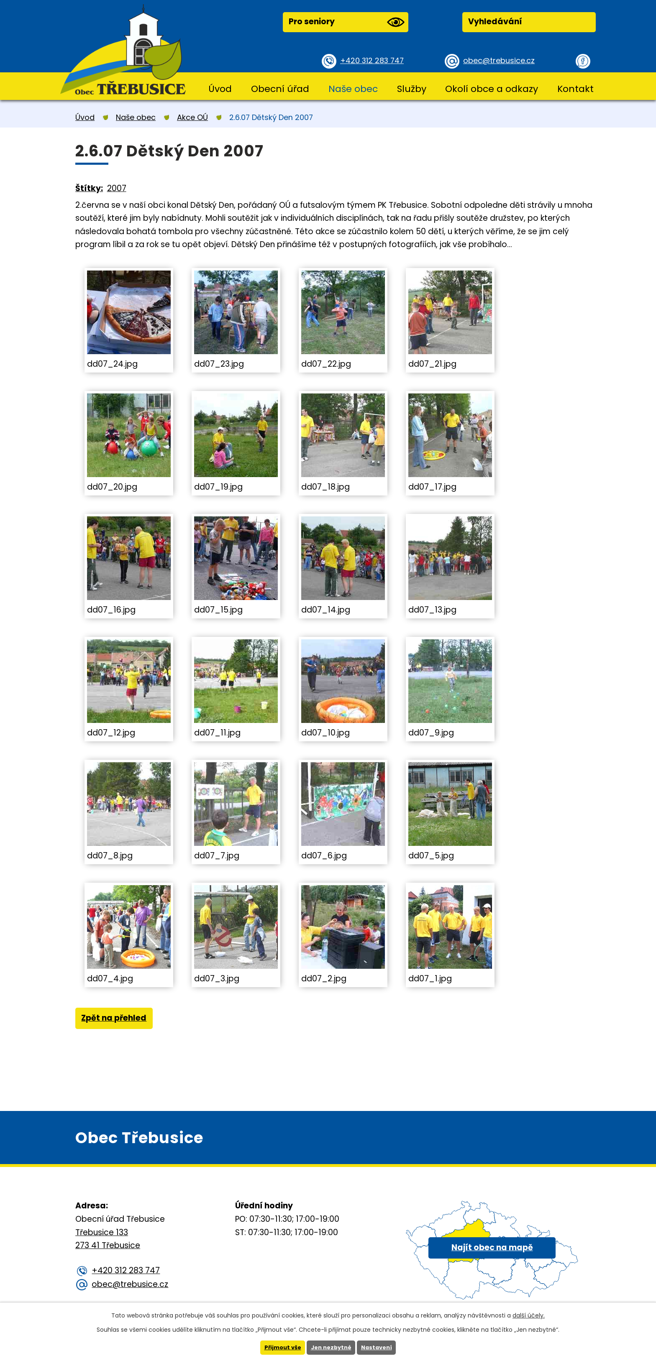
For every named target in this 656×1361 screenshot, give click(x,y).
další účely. (528, 1314)
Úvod (220, 88)
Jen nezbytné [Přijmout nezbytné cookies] (331, 1347)
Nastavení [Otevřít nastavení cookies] (379, 1347)
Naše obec (353, 88)
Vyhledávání (495, 21)
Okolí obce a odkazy (491, 88)
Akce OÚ (192, 117)
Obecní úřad (280, 88)
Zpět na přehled (116, 1020)
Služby (411, 88)
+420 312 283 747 (374, 60)
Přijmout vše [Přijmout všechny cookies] (280, 1347)
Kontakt (575, 88)
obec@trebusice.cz (501, 60)
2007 (116, 188)
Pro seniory (346, 22)
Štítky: (89, 188)
